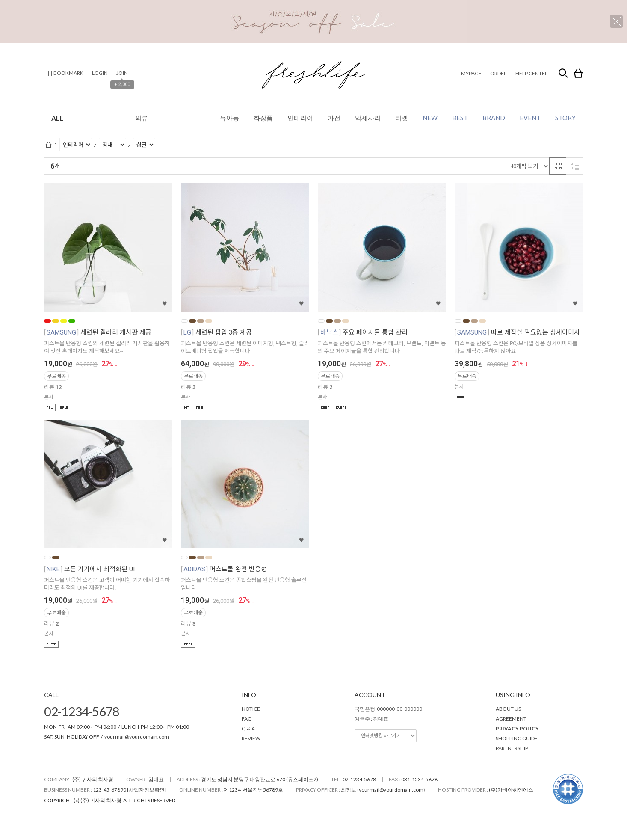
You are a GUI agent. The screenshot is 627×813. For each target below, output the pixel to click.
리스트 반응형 (574, 166)
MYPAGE (471, 73)
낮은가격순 (142, 166)
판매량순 (248, 166)
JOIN (122, 73)
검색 (563, 73)
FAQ (247, 718)
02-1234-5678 (81, 711)
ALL (115, 118)
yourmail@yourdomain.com (136, 736)
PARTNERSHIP (512, 748)
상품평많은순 (214, 166)
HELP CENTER (531, 73)
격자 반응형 (557, 166)
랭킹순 (78, 166)
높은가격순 (177, 166)
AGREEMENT (511, 718)
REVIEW (251, 738)
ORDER (498, 73)
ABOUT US (508, 709)
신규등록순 (108, 166)
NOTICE (251, 709)
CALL (51, 694)
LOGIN (100, 73)
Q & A (248, 728)
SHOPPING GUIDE (517, 738)
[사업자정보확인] (146, 789)
